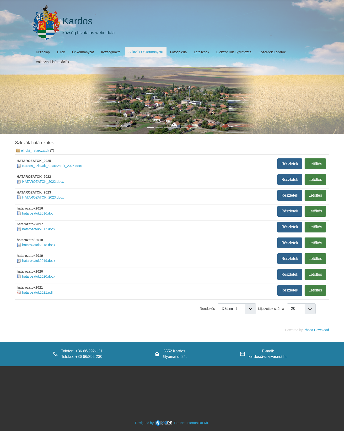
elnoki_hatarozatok (35, 150)
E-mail (267, 351)
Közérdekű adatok (272, 52)
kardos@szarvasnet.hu (268, 357)
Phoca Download (316, 330)
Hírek (61, 52)
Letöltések (201, 52)
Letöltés (315, 164)
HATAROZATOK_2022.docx (43, 181)
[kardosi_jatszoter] (167, 127)
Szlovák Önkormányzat (146, 52)
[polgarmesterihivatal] (176, 127)
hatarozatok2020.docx (38, 276)
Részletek (289, 164)
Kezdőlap (43, 52)
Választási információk (52, 62)
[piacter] (184, 127)
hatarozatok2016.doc (38, 213)
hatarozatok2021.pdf (37, 292)
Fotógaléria (178, 52)
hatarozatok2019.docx (38, 261)
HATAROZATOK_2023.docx (43, 197)
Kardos (77, 21)
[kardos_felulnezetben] (150, 127)
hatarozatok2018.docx (38, 245)
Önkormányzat (83, 52)
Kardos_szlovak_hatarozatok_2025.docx (52, 166)
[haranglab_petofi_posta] (159, 127)
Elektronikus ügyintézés (234, 52)
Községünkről (111, 52)
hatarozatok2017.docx (38, 229)
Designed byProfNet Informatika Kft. (172, 423)
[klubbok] (193, 127)
